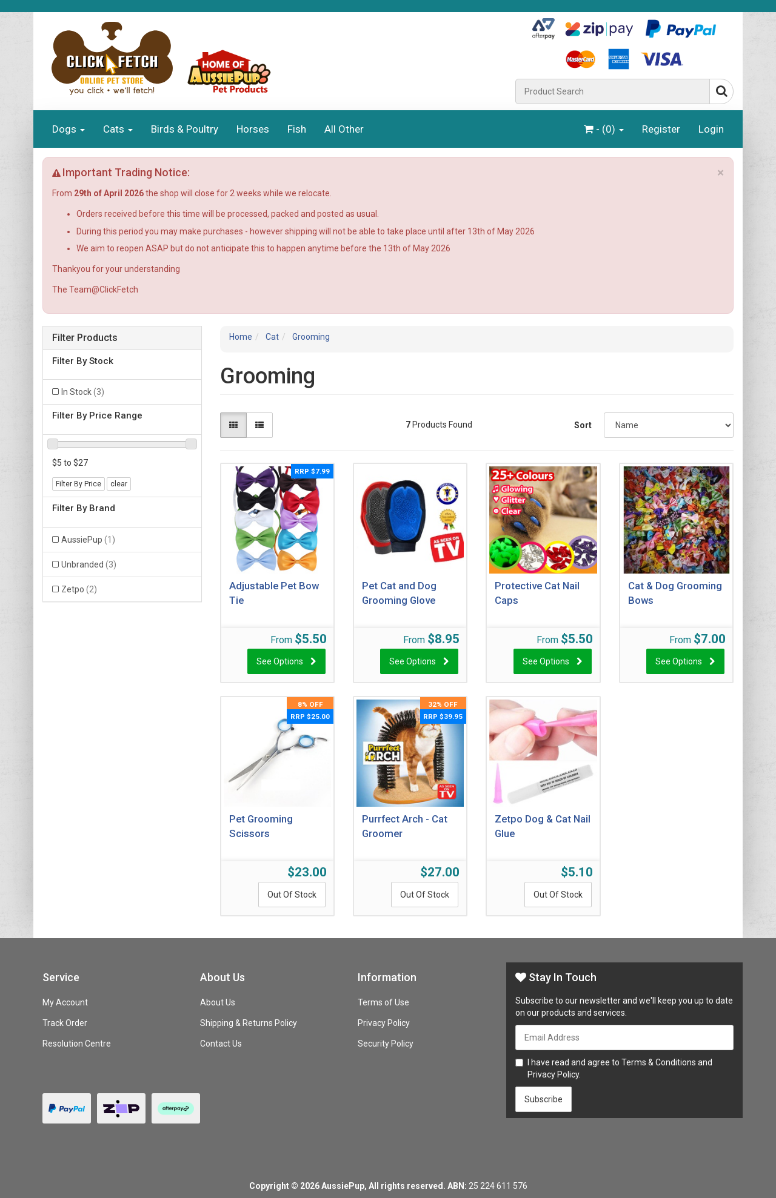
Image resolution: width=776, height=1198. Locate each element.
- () (604, 129)
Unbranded (88, 564)
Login (711, 129)
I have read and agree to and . (613, 1068)
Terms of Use (383, 1002)
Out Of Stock (291, 894)
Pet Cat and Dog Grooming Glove (399, 593)
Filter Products (85, 338)
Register (661, 129)
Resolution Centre (76, 1043)
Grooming (311, 337)
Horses (252, 129)
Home (240, 337)
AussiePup (88, 539)
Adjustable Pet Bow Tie (274, 593)
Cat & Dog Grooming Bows (675, 593)
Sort (583, 425)
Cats (118, 129)
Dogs (68, 129)
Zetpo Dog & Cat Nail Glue (542, 826)
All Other (344, 129)
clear (118, 484)
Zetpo (79, 589)
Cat (272, 337)
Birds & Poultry (184, 129)
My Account (65, 1002)
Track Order (64, 1023)
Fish (296, 129)
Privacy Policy (384, 1023)
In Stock (82, 392)
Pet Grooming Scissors (261, 826)
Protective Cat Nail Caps (537, 593)
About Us (217, 1002)
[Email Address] (624, 1037)
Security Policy (385, 1043)
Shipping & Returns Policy (248, 1023)
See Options (279, 661)
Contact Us (221, 1043)
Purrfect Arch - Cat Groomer (404, 826)
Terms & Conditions (658, 1062)
